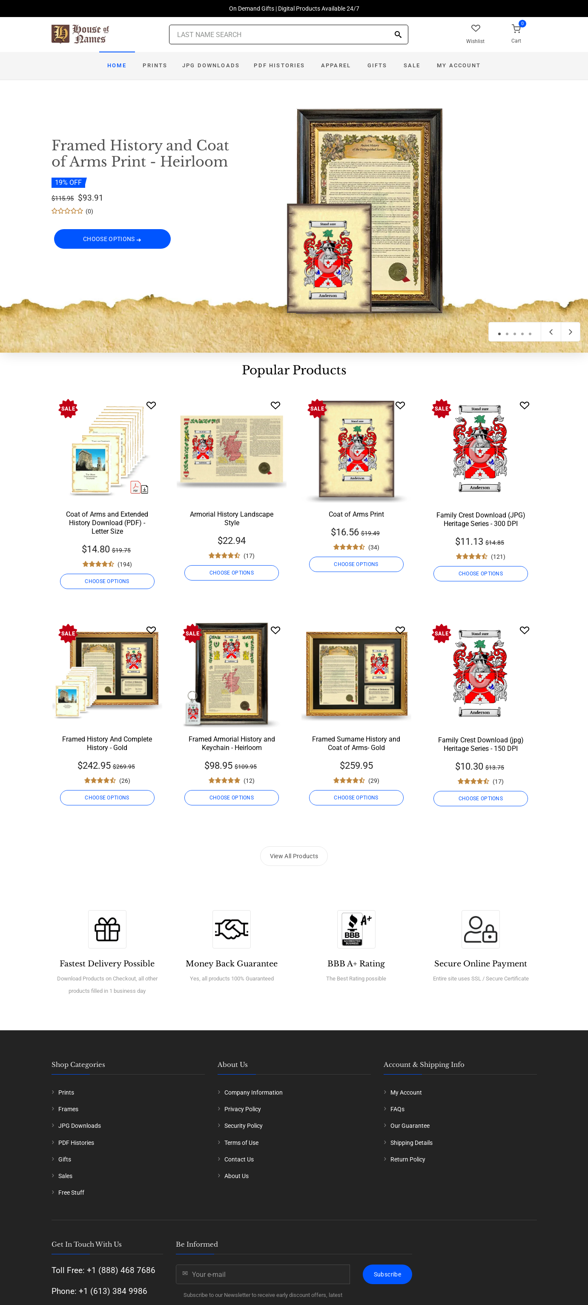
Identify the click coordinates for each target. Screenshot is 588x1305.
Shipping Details (411, 1142)
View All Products (294, 856)
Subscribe (387, 1274)
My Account (459, 65)
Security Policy (243, 1125)
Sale (412, 65)
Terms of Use (241, 1142)
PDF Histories (279, 65)
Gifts (377, 65)
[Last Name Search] (288, 34)
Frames (68, 1109)
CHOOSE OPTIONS (112, 239)
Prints (155, 65)
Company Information (253, 1092)
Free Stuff (71, 1192)
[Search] (398, 35)
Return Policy (407, 1159)
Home (116, 65)
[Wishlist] (151, 405)
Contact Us (239, 1159)
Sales (65, 1176)
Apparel (336, 65)
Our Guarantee (410, 1125)
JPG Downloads (211, 65)
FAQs (397, 1109)
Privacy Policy (242, 1109)
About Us (236, 1176)
